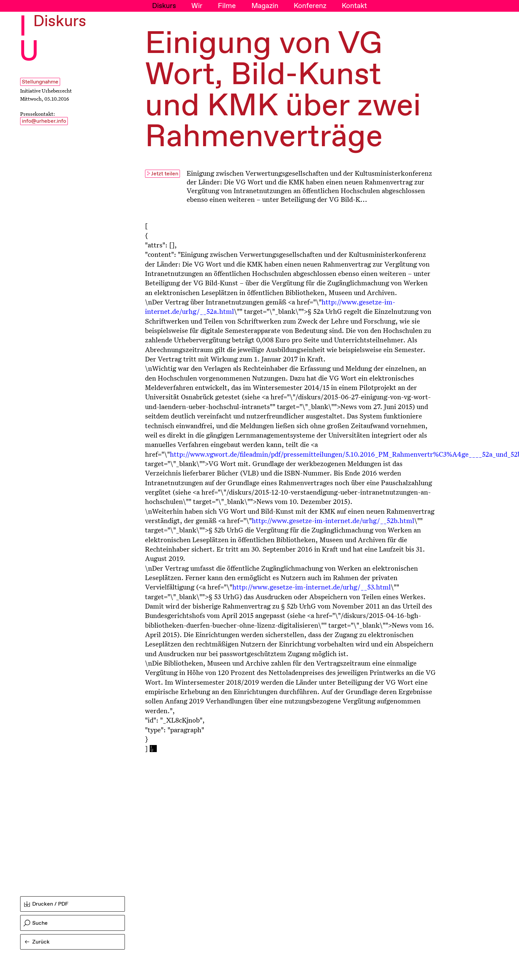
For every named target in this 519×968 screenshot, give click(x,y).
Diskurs (164, 6)
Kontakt (354, 6)
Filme (227, 6)
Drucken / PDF (46, 904)
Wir (196, 6)
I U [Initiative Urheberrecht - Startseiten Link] (29, 40)
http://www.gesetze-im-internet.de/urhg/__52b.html (333, 520)
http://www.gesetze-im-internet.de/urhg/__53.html (311, 586)
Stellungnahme (40, 82)
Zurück (37, 942)
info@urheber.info (44, 121)
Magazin (264, 6)
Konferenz (310, 6)
